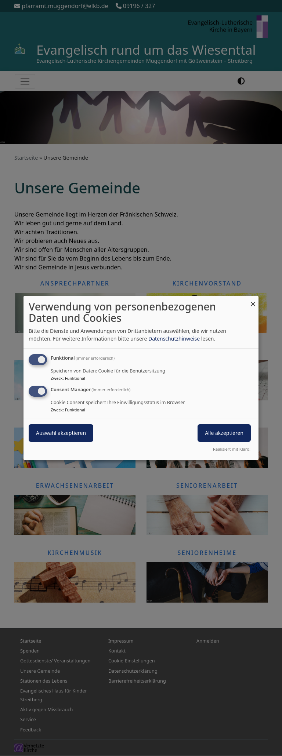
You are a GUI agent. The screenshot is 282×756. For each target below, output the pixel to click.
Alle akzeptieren (224, 432)
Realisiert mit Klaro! (231, 449)
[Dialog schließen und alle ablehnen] (252, 300)
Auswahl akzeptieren (61, 432)
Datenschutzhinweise (174, 338)
